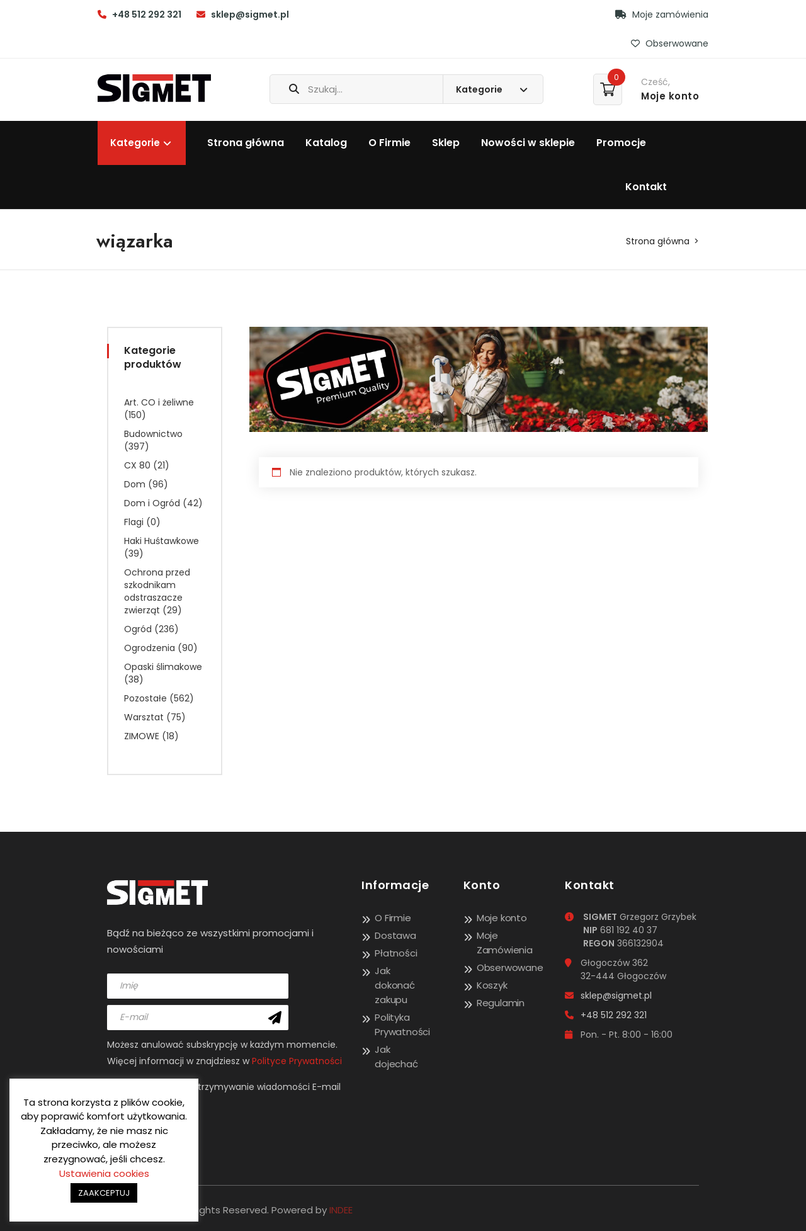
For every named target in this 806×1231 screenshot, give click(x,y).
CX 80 (137, 465)
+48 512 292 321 (146, 14)
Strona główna (245, 142)
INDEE (341, 1210)
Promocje (621, 142)
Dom (134, 484)
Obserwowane (669, 43)
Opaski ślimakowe (163, 667)
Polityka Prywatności (402, 1024)
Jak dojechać (396, 1056)
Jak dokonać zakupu (395, 985)
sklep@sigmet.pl (250, 14)
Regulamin (501, 1002)
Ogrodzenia (149, 648)
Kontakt (646, 186)
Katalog (326, 142)
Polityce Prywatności (297, 1061)
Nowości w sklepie (528, 142)
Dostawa (395, 935)
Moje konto (502, 917)
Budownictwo (153, 434)
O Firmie (389, 142)
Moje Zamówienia (505, 942)
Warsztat (144, 717)
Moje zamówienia (661, 14)
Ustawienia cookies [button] (104, 1173)
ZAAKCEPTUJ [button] (104, 1193)
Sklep (446, 142)
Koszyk (492, 985)
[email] (197, 1017)
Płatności (396, 953)
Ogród (138, 629)
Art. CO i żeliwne (159, 402)
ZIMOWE (141, 736)
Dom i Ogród (152, 503)
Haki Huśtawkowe (161, 541)
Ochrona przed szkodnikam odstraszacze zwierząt (157, 591)
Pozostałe (145, 698)
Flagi (134, 522)
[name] (197, 986)
